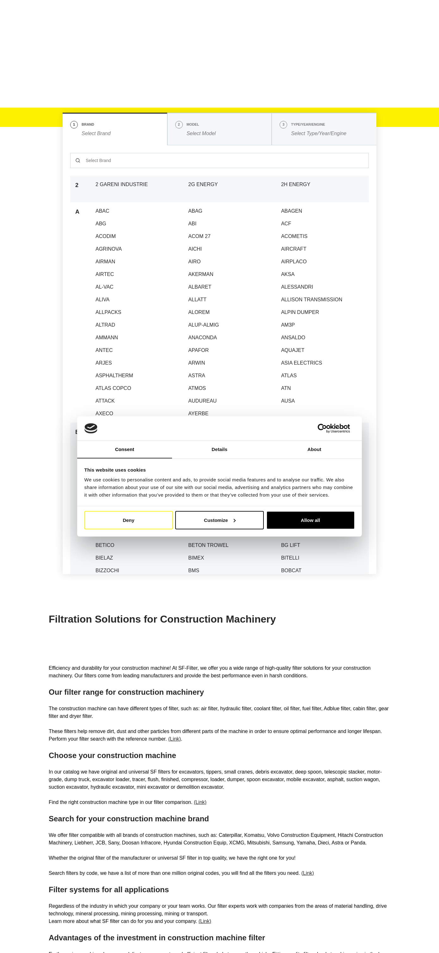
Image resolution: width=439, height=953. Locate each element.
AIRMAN (105, 261)
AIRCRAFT (293, 249)
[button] (323, 14)
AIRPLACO (294, 261)
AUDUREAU (202, 401)
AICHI (195, 249)
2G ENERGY (203, 184)
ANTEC (104, 350)
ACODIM (106, 236)
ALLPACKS (108, 312)
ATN (286, 388)
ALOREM (199, 312)
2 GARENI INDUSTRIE (122, 184)
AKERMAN (200, 274)
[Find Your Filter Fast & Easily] (375, 31)
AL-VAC (105, 287)
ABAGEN (291, 211)
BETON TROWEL (208, 545)
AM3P (288, 325)
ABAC (102, 211)
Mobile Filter (106, 48)
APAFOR (198, 350)
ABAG (195, 211)
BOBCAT (291, 570)
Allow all (310, 520)
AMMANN (107, 337)
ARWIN (196, 363)
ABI (192, 223)
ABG (101, 223)
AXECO (104, 413)
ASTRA (196, 375)
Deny (128, 520)
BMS (193, 570)
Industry (150, 31)
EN (298, 14)
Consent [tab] (124, 449)
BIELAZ (104, 558)
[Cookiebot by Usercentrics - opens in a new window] (327, 428)
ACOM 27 (199, 236)
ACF (286, 223)
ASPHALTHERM (114, 375)
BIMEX (196, 558)
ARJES (104, 363)
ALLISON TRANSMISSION (312, 299)
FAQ (288, 31)
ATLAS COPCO (113, 388)
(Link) (174, 739)
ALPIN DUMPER (300, 312)
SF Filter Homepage (68, 48)
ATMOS (197, 388)
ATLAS (289, 375)
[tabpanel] (219, 359)
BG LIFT (290, 545)
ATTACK (105, 401)
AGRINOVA (109, 249)
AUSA (288, 401)
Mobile (114, 31)
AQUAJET (293, 350)
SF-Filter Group (251, 31)
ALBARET (199, 287)
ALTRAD (105, 325)
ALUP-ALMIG (203, 325)
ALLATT (197, 299)
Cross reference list (196, 31)
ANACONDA (202, 337)
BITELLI (290, 558)
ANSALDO (293, 337)
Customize (220, 520)
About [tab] (314, 449)
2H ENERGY (295, 184)
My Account (366, 14)
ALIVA (102, 299)
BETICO (105, 545)
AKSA (288, 274)
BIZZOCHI (107, 570)
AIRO (194, 261)
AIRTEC (105, 274)
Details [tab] (219, 449)
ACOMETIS (294, 236)
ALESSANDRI (297, 287)
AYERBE (198, 413)
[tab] (115, 129)
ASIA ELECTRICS (301, 363)
